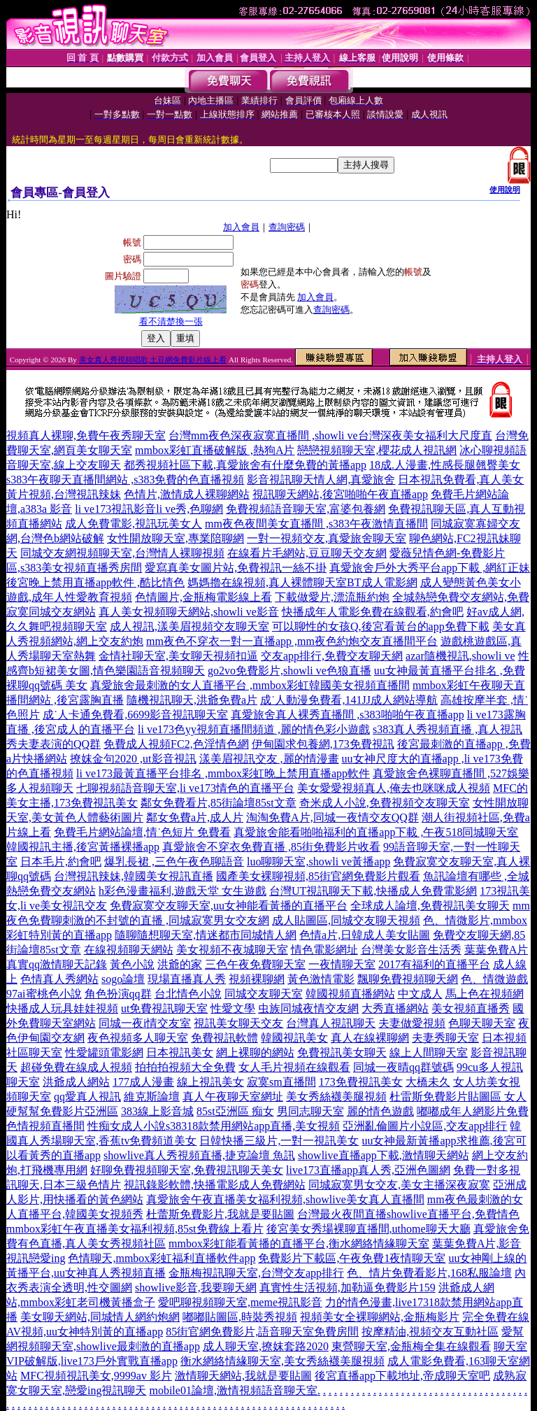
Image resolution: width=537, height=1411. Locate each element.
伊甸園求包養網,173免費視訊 (323, 744)
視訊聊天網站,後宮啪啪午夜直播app (340, 494)
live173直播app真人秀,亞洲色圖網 (368, 1170)
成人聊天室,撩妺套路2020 (266, 1346)
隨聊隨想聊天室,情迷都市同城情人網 (205, 935)
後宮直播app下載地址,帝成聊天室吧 (402, 1376)
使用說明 (504, 189)
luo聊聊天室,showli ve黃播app (318, 861)
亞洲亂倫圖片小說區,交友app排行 (425, 1126)
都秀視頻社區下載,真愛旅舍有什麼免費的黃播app (245, 465)
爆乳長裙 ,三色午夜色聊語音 (174, 861)
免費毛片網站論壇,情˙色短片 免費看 (142, 832)
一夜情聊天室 (341, 964)
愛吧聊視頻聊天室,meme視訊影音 (240, 1302)
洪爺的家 (179, 964)
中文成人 (420, 994)
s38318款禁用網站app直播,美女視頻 (253, 1126)
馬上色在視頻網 (484, 994)
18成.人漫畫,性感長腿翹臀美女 (444, 465)
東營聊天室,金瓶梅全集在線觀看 (411, 1346)
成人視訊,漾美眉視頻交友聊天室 (189, 626)
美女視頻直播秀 (470, 1008)
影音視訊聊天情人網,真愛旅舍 (321, 479)
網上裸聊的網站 (255, 1052)
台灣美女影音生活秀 (411, 950)
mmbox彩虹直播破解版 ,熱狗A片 (214, 450)
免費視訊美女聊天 (342, 1052)
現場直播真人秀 (187, 979)
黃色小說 (132, 964)
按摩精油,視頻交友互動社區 (430, 1332)
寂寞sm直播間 (281, 1082)
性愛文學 (232, 1008)
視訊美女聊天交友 (238, 1023)
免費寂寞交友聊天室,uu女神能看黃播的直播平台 (229, 906)
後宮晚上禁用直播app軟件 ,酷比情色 (95, 582)
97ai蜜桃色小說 (44, 994)
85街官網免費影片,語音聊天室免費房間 (262, 1332)
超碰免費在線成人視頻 (76, 1067)
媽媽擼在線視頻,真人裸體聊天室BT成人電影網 (302, 582)
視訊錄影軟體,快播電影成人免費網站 (215, 1185)
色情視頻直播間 (45, 1126)
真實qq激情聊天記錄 (56, 964)
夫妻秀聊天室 (445, 1038)
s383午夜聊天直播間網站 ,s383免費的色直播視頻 (125, 479)
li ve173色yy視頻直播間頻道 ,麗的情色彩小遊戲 (254, 729)
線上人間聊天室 (428, 1052)
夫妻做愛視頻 (411, 1023)
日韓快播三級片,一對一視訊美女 (279, 1141)
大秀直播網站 (395, 1008)
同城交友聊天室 (263, 994)
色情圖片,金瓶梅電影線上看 (203, 597)
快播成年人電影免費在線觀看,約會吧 (373, 612)
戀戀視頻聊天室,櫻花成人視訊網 (377, 450)
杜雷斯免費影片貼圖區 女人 (458, 1096)
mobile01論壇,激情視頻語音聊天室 (233, 1390)
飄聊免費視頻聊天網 (407, 979)
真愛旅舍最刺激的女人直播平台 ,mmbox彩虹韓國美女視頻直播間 (250, 685)
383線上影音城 (157, 1111)
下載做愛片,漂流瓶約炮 (332, 597)
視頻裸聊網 (257, 979)
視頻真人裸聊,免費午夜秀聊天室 (86, 435)
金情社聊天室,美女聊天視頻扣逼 (178, 656)
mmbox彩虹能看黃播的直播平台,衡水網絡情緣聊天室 (299, 1243)
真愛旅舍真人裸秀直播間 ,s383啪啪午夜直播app (347, 715)
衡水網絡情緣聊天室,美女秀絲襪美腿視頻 (282, 1361)
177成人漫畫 (143, 1082)
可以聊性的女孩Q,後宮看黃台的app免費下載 (380, 626)
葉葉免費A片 (496, 950)
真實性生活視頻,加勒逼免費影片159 (347, 1287)
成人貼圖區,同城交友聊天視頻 (346, 920)
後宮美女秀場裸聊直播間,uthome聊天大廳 (368, 1229)
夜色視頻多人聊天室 (137, 1038)
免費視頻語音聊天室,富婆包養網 (305, 509)
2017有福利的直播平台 (434, 964)
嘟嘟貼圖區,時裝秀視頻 (239, 1317)
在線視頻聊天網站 (128, 950)
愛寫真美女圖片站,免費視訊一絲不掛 (236, 568)
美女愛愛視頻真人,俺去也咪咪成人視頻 (393, 788)
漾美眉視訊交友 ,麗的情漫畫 (269, 759)
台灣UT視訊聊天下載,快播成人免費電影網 (373, 891)
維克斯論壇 (152, 1096)
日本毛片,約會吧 (60, 861)
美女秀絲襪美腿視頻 (336, 1096)
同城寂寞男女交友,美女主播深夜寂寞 (399, 1185)
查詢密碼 (286, 227)
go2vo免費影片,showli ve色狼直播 (289, 670)
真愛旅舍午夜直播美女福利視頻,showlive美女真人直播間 (285, 1199)
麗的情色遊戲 (380, 1111)
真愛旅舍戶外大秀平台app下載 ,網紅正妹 (429, 568)
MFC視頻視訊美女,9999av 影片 (96, 1376)
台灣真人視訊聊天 (330, 1023)
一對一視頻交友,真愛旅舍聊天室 (326, 538)
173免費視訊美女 (361, 1082)
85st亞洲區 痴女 (235, 1111)
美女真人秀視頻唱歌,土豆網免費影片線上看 (153, 359)
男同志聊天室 (310, 1111)
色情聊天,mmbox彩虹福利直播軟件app (161, 1258)
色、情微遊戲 (494, 979)
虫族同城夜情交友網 (308, 1008)
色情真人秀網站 (59, 979)
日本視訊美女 (179, 1052)
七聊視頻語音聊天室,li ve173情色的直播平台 (185, 788)
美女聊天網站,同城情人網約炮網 (100, 1317)
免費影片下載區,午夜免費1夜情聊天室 (351, 1258)
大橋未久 (428, 1082)
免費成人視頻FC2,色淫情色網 (176, 744)
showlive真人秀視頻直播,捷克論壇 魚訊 (199, 1155)
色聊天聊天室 (481, 1023)
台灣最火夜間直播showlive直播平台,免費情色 (408, 1214)
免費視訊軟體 (224, 1038)
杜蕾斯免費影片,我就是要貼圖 (220, 1214)
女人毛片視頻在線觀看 (294, 1067)
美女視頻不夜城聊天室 (232, 950)
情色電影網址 (324, 950)
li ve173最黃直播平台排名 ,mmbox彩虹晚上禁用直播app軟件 (223, 773)
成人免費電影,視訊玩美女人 (133, 524)
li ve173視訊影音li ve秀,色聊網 (149, 509)
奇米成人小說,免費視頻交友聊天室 (384, 803)
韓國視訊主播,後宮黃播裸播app (82, 847)
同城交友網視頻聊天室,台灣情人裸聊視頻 (122, 553)
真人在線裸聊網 (370, 1038)
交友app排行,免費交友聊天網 (332, 656)
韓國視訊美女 (294, 1038)
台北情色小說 (188, 994)
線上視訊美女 (210, 1082)
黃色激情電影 (321, 979)
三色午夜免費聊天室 (255, 964)
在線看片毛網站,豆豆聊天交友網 (307, 553)
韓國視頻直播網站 (350, 994)
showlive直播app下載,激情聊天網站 (383, 1155)
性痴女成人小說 (126, 1126)
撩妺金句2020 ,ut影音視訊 (133, 759)
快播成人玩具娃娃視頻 (62, 1008)
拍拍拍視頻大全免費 (185, 1067)
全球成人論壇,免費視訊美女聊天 (430, 906)
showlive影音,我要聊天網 (196, 1287)
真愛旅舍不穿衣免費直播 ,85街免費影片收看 (271, 847)
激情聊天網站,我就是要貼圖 (243, 1376)
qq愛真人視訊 (87, 1096)
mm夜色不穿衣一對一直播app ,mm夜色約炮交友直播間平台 (292, 641)
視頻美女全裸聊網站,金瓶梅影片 (379, 1317)
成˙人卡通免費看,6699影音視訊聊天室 (135, 715)
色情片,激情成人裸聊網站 (187, 494)
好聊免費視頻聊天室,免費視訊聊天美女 (186, 1170)
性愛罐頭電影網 (104, 1052)
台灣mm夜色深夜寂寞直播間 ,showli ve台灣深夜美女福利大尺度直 (330, 435)
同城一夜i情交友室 (145, 1023)
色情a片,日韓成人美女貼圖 (364, 935)
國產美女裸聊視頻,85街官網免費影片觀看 (318, 876)
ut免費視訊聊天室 (164, 1008)
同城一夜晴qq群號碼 (403, 1067)
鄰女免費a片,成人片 (194, 817)
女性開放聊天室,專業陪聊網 (175, 538)
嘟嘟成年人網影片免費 (473, 1111)
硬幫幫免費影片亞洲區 (62, 1111)
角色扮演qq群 (118, 994)
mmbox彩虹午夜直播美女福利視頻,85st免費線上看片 (135, 1229)
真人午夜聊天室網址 (232, 1096)
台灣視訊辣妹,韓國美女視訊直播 (133, 876)
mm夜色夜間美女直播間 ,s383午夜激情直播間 (316, 524)
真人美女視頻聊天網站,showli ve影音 (189, 612)
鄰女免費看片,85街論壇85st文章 (218, 803)
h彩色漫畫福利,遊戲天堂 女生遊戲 (182, 891)
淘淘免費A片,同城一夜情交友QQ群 (332, 817)
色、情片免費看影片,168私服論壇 (429, 1273)
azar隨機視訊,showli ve (460, 656)
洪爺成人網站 (76, 1082)
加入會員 (241, 227)
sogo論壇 (123, 979)
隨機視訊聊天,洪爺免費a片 (192, 700)
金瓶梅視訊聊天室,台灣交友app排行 (256, 1273)
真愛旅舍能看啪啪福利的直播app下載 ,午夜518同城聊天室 (376, 832)
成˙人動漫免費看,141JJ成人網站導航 (349, 700)
